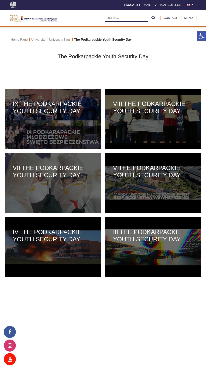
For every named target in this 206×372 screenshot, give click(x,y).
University (38, 39)
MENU (188, 17)
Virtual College (168, 4)
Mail (147, 4)
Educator (132, 4)
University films (60, 39)
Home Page (19, 39)
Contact (170, 17)
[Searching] (126, 18)
